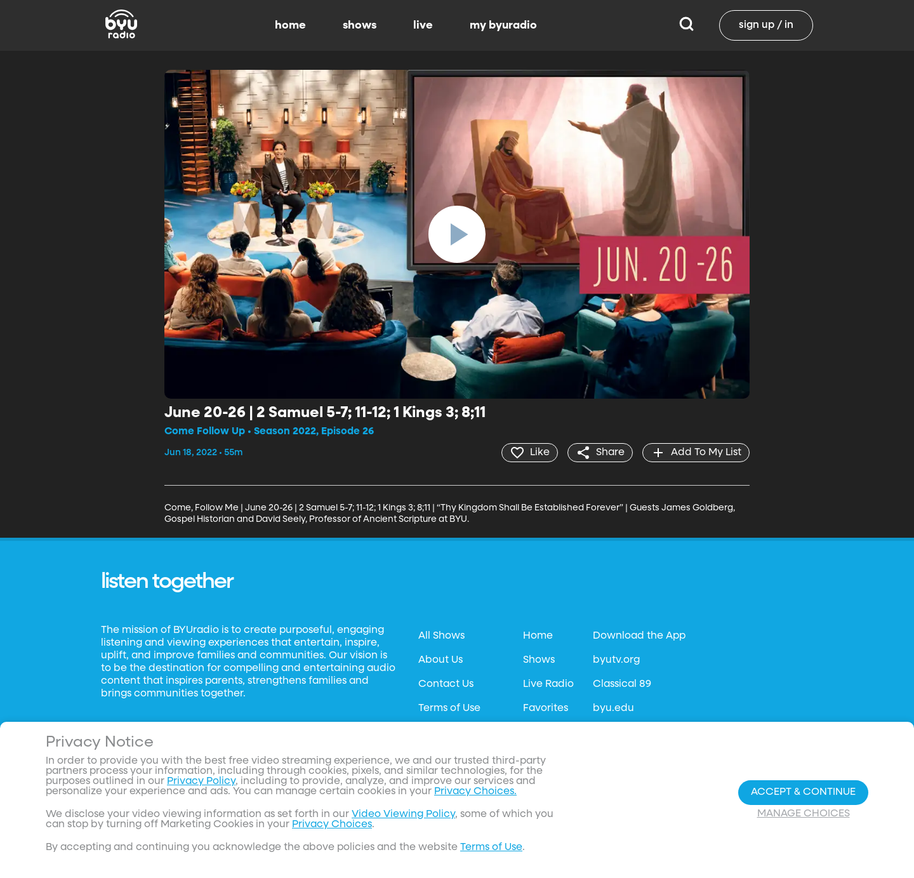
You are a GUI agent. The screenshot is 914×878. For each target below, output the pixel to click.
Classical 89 (622, 684)
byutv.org (616, 660)
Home (538, 636)
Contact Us (446, 684)
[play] (457, 234)
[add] (696, 452)
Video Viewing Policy (403, 814)
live (423, 25)
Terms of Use (449, 708)
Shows (539, 660)
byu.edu (613, 708)
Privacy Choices (332, 825)
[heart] (529, 452)
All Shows (441, 636)
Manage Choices (803, 814)
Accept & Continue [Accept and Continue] (803, 792)
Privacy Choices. (475, 792)
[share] (600, 452)
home (290, 25)
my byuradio (503, 25)
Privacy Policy (201, 781)
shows (359, 25)
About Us (440, 660)
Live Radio (548, 684)
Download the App (639, 636)
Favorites (545, 708)
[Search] (686, 25)
